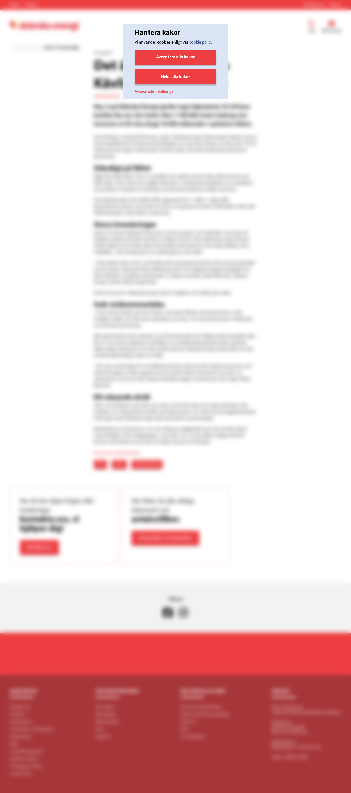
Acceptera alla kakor (175, 57)
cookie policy (200, 42)
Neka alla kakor (175, 77)
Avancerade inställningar (155, 92)
